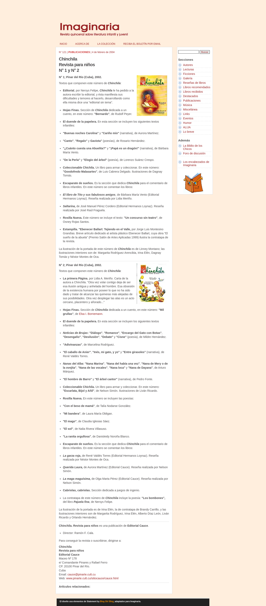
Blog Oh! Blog (107, 601)
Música (187, 105)
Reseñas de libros (194, 82)
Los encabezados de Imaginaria (196, 163)
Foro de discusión (194, 153)
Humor (187, 122)
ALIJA (187, 127)
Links (186, 114)
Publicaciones (191, 100)
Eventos (188, 118)
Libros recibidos (193, 91)
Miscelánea (190, 109)
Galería (187, 78)
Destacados (190, 96)
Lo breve (188, 131)
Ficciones (189, 73)
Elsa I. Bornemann (90, 313)
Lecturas (188, 69)
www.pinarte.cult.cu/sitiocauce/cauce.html (92, 578)
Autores (188, 65)
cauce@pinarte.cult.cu (82, 574)
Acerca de (82, 43)
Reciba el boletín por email (142, 43)
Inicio (63, 43)
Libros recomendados (196, 87)
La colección (106, 43)
